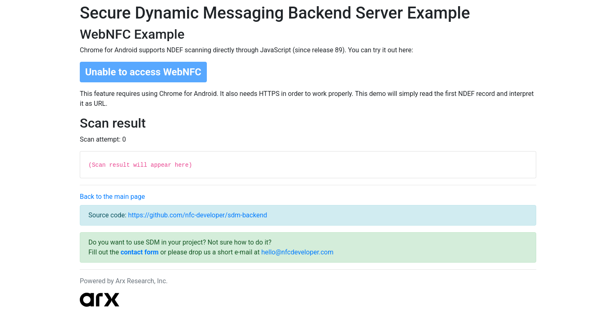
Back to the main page (112, 196)
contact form (139, 252)
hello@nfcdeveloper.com (297, 252)
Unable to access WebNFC (143, 72)
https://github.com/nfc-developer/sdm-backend (197, 215)
